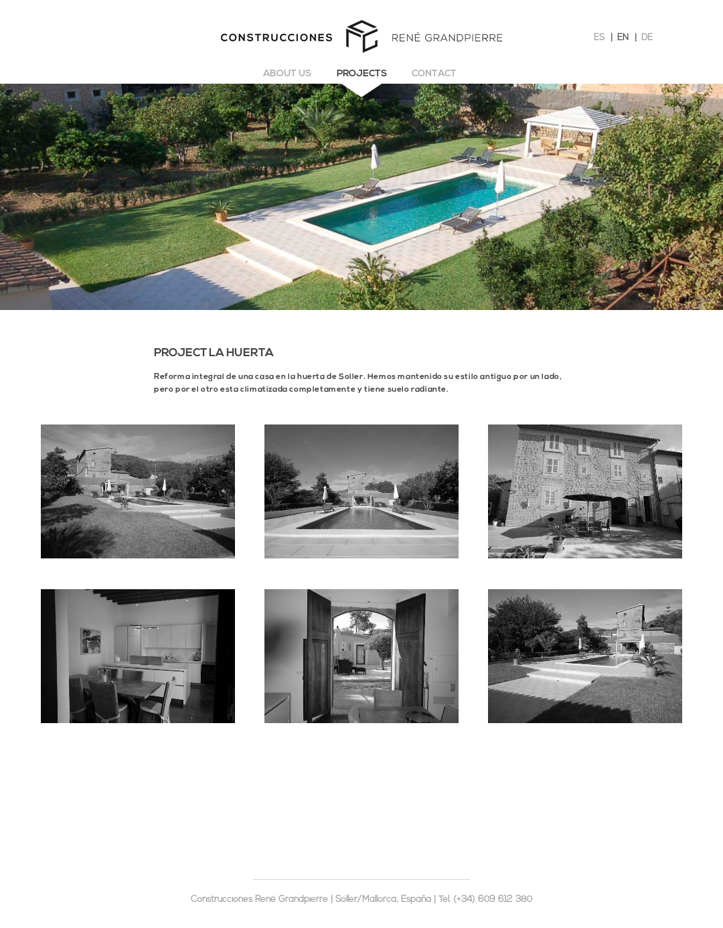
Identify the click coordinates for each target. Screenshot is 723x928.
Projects (362, 74)
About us (287, 74)
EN (623, 37)
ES (599, 37)
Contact (434, 74)
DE (647, 37)
